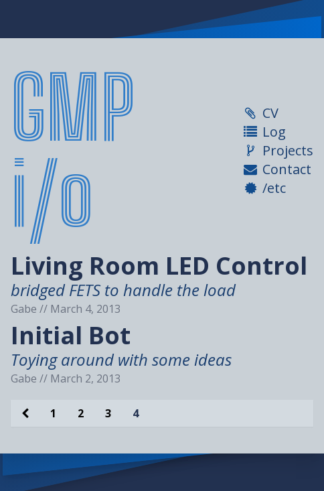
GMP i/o (73, 150)
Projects (287, 150)
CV (270, 113)
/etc (274, 188)
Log (274, 132)
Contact (286, 169)
